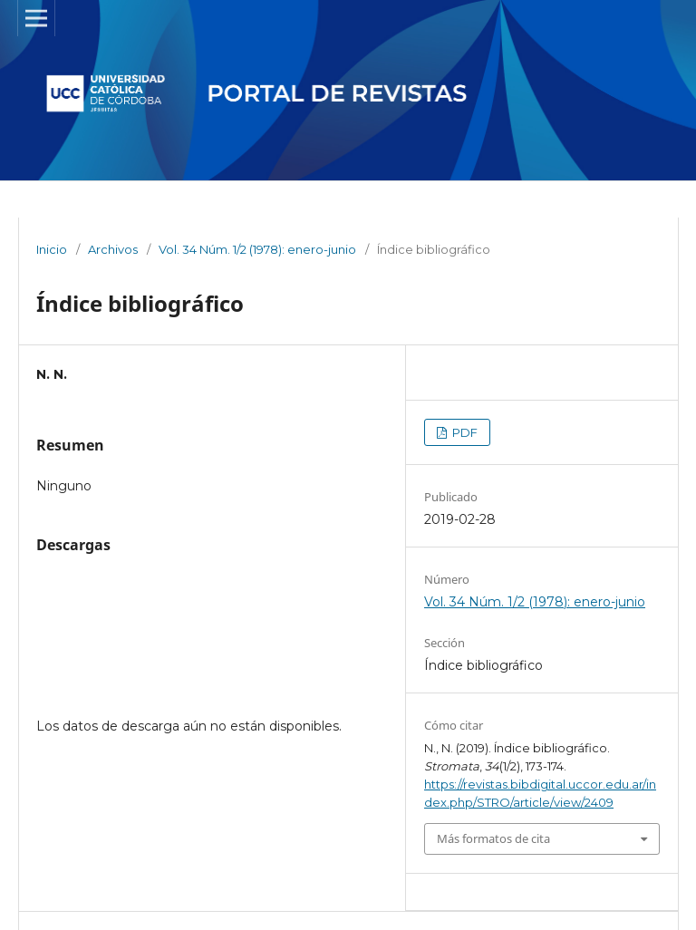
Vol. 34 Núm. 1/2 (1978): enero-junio (257, 249)
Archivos (113, 249)
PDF (464, 432)
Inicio (51, 249)
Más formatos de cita (493, 838)
